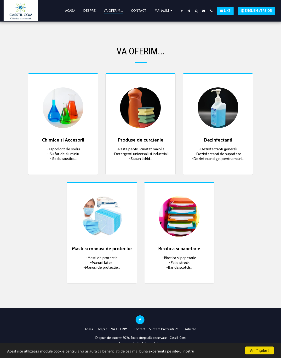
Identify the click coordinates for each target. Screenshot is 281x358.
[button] (181, 10)
